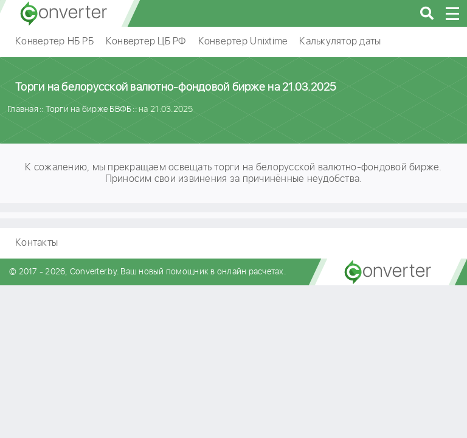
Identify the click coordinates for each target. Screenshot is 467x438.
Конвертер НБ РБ (54, 42)
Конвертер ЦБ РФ (146, 42)
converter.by (64, 13)
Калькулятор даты (340, 42)
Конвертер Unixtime (243, 42)
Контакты (36, 243)
